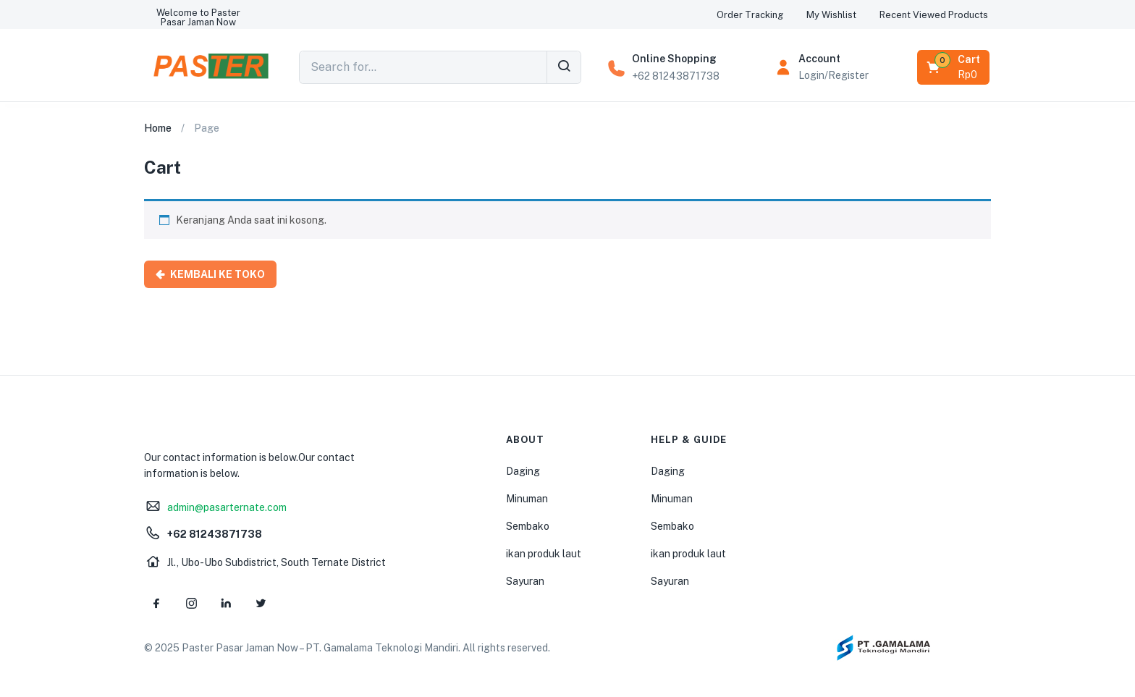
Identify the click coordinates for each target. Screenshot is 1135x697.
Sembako (527, 526)
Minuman (527, 498)
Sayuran (525, 581)
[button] (198, 17)
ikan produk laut (543, 553)
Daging (523, 471)
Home (158, 128)
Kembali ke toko (216, 274)
